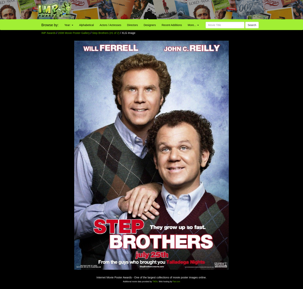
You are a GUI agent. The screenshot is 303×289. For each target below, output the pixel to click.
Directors (132, 25)
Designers (150, 25)
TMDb (155, 282)
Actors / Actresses (110, 25)
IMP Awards (48, 32)
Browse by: (50, 25)
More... (193, 25)
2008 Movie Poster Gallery (74, 32)
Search (252, 25)
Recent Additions (172, 25)
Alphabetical (86, 25)
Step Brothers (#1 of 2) (106, 32)
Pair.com (176, 282)
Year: (68, 25)
